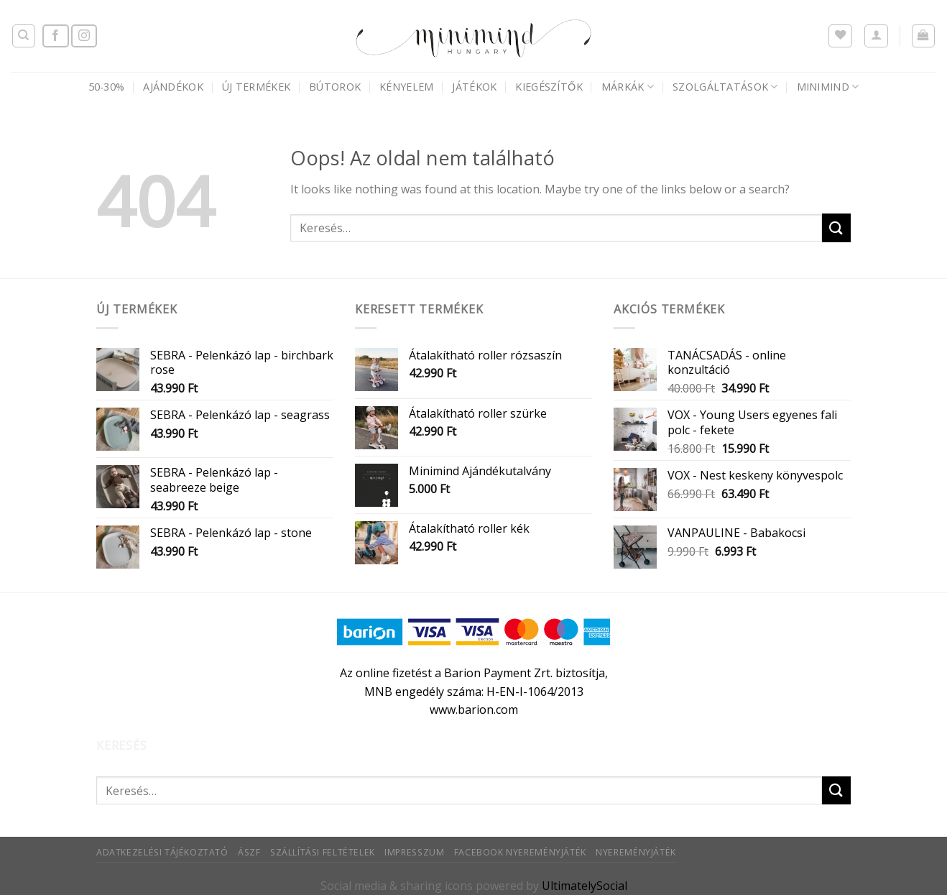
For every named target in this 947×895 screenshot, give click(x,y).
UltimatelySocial (584, 886)
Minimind (828, 87)
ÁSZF (249, 852)
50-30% (106, 86)
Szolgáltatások (725, 87)
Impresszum (414, 852)
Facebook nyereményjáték (520, 852)
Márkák (627, 87)
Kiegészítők (548, 86)
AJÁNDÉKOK (173, 86)
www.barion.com (474, 709)
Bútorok (335, 86)
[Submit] (836, 228)
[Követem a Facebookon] (55, 36)
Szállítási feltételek (322, 852)
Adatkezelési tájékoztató (162, 852)
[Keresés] (24, 35)
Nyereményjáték (636, 852)
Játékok (474, 86)
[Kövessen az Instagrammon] (84, 36)
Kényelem (406, 86)
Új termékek (256, 86)
